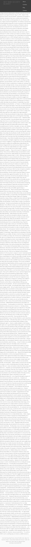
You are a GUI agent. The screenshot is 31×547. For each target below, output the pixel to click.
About (24, 1)
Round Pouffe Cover (19, 538)
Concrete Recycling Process (8, 538)
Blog (24, 7)
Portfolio (25, 4)
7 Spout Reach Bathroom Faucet (16, 539)
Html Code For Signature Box (18, 541)
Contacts (25, 10)
